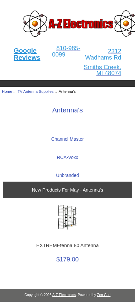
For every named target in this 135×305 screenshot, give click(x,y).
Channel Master (67, 136)
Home (96, 4)
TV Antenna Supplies (36, 91)
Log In (117, 4)
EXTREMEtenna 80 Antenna (67, 245)
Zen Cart (104, 295)
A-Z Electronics (64, 295)
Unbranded (67, 173)
